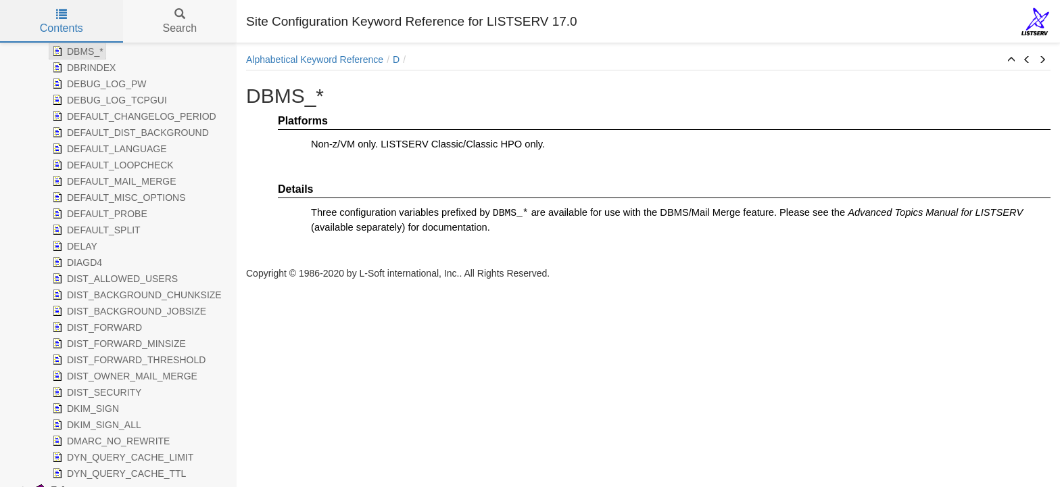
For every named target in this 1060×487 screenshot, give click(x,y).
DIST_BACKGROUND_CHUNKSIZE (135, 295)
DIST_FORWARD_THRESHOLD (127, 360)
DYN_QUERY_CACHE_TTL (117, 473)
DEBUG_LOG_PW (97, 84)
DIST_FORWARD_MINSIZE (117, 343)
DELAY (73, 246)
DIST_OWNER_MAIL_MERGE (123, 376)
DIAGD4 (75, 262)
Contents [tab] (61, 21)
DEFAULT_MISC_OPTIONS (117, 197)
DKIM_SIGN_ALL (95, 425)
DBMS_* (76, 51)
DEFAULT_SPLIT (95, 230)
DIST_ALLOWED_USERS (113, 279)
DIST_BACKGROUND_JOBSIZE (127, 311)
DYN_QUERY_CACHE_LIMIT (121, 457)
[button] (1011, 60)
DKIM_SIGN (84, 408)
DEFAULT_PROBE (98, 214)
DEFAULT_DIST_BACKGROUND (129, 132)
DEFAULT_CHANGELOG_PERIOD (132, 116)
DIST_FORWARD (95, 327)
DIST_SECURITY (95, 392)
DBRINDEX (82, 68)
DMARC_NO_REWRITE (109, 441)
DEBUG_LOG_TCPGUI (108, 100)
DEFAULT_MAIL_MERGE (112, 181)
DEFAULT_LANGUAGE (108, 149)
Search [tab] (179, 21)
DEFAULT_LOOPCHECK (111, 165)
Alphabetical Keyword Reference (314, 59)
